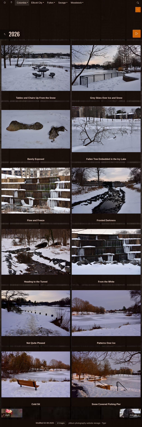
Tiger (104, 423)
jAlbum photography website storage (84, 423)
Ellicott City (36, 3)
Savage (62, 3)
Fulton (50, 3)
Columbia (21, 3)
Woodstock (76, 3)
